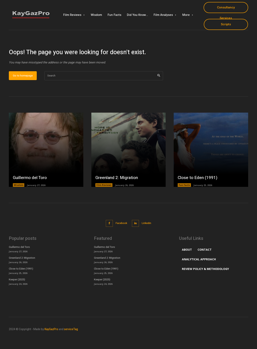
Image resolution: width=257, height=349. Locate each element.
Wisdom (18, 197)
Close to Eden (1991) (198, 190)
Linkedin (148, 236)
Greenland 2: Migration (117, 190)
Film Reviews (103, 197)
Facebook (120, 236)
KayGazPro (51, 342)
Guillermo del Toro (31, 190)
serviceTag (71, 342)
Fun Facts (184, 197)
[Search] (158, 88)
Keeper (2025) (17, 292)
